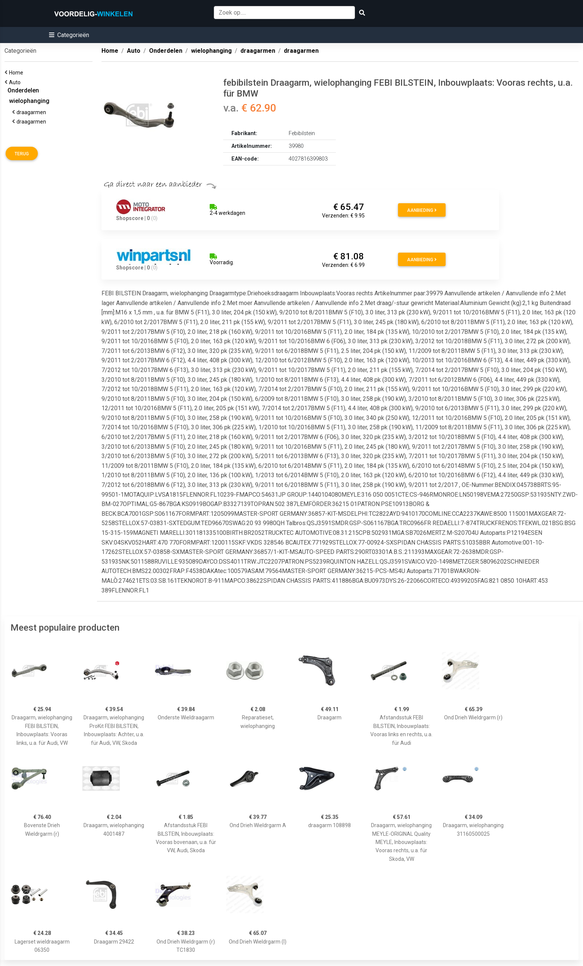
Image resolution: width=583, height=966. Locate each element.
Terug (22, 153)
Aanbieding (422, 210)
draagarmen (32, 112)
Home (17, 73)
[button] (69, 35)
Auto (16, 82)
